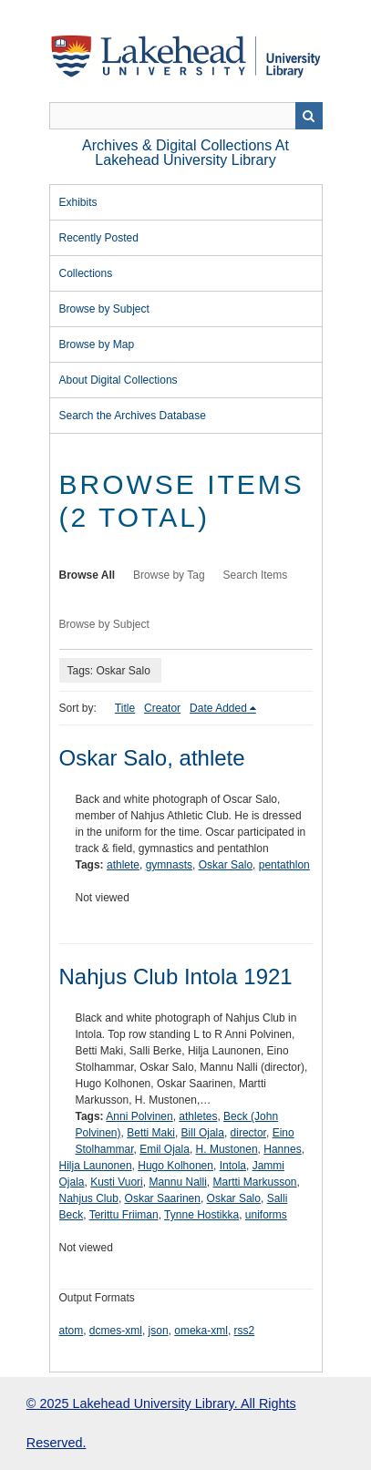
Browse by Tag (169, 575)
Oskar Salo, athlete (152, 757)
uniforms (266, 1214)
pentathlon (284, 864)
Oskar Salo (225, 864)
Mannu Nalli (177, 1182)
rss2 (244, 1330)
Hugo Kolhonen (175, 1165)
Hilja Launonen (95, 1165)
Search (309, 115)
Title (125, 708)
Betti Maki (151, 1132)
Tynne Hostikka (201, 1214)
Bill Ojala (202, 1132)
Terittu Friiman (124, 1214)
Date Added (218, 708)
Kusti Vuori (116, 1182)
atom (71, 1330)
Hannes (282, 1149)
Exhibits (78, 202)
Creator (162, 708)
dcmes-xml (115, 1330)
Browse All (87, 575)
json (159, 1330)
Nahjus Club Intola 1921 (176, 976)
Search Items (255, 575)
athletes (198, 1116)
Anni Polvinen (139, 1116)
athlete (123, 864)
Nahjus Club (89, 1198)
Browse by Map (97, 344)
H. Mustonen (227, 1149)
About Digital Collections (118, 380)
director (248, 1132)
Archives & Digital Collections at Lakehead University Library (185, 153)
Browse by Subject (104, 309)
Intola (233, 1165)
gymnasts (169, 864)
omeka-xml (201, 1330)
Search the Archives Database (132, 415)
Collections (86, 273)
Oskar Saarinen (163, 1198)
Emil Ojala (164, 1149)
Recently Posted (99, 237)
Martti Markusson (255, 1182)
